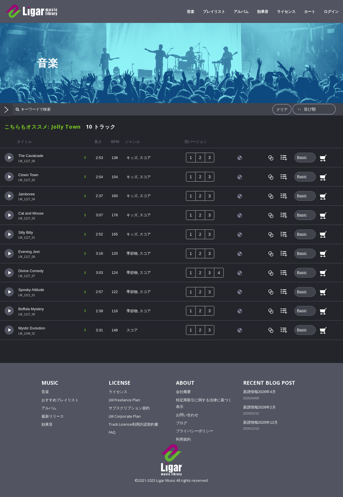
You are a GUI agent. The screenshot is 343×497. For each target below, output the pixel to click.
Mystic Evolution (31, 328)
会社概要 (183, 391)
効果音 (47, 424)
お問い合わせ (187, 414)
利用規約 (183, 439)
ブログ (181, 422)
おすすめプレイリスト (60, 399)
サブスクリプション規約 (129, 407)
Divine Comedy (30, 271)
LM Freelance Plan (124, 399)
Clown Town (28, 175)
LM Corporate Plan (125, 416)
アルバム (48, 407)
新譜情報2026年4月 (259, 392)
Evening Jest (28, 252)
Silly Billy (25, 232)
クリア (282, 109)
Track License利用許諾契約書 (133, 424)
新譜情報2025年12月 (260, 422)
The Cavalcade (30, 156)
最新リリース (52, 416)
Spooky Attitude (31, 290)
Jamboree (26, 194)
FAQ (112, 432)
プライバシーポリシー (194, 430)
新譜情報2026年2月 (259, 407)
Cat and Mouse (30, 213)
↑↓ (299, 109)
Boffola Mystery (31, 309)
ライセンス (118, 391)
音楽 (45, 391)
